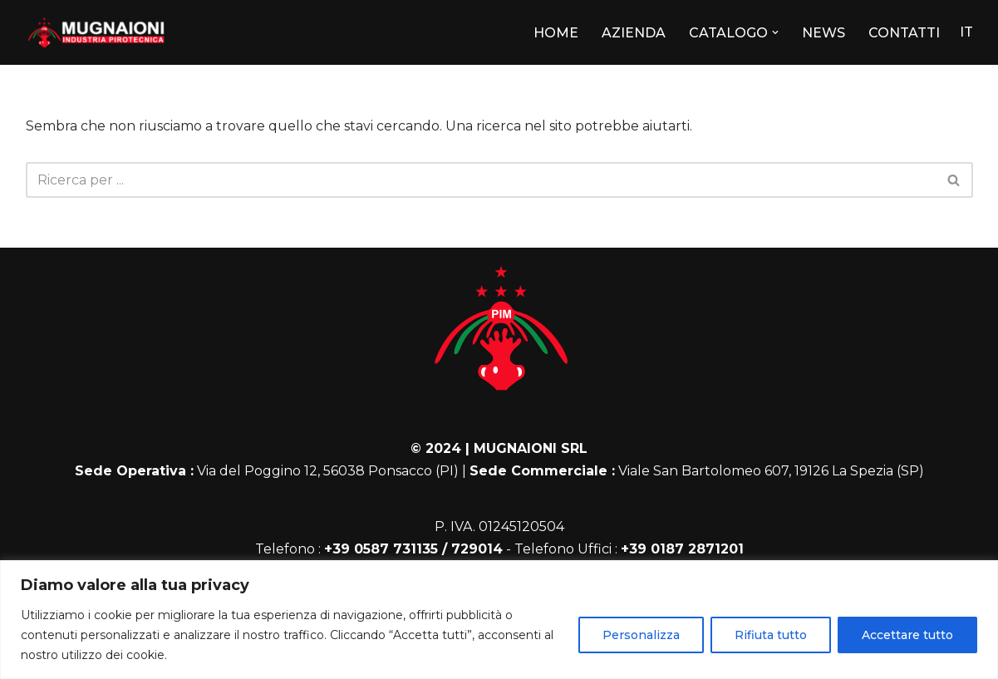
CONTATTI (904, 33)
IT (966, 32)
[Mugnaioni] (96, 32)
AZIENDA (634, 33)
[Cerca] (481, 180)
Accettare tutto (907, 634)
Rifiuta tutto (771, 634)
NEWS (823, 33)
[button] (775, 32)
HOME (555, 33)
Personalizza (641, 634)
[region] (499, 619)
